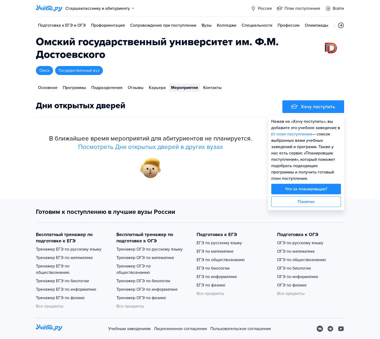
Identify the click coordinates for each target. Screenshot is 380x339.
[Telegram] (330, 329)
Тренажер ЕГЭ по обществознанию (52, 269)
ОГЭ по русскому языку (300, 243)
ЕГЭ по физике (211, 285)
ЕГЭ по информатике (217, 276)
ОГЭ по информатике (297, 276)
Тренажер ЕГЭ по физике (60, 297)
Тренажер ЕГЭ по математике (64, 257)
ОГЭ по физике (292, 285)
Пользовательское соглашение (240, 328)
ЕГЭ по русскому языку (219, 243)
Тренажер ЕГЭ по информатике (66, 289)
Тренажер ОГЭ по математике (145, 257)
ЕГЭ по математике (215, 251)
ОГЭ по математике (296, 251)
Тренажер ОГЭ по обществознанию (133, 269)
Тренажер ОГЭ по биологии (143, 281)
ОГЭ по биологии (294, 268)
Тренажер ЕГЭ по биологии (62, 281)
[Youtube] (341, 329)
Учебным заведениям (129, 328)
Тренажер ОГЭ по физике (141, 297)
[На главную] (49, 328)
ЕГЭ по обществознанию (221, 259)
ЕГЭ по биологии (213, 268)
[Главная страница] (49, 8)
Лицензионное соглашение (180, 328)
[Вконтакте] (320, 329)
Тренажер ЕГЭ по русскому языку (68, 249)
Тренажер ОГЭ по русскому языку (149, 249)
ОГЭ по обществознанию (301, 259)
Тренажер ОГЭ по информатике (147, 289)
